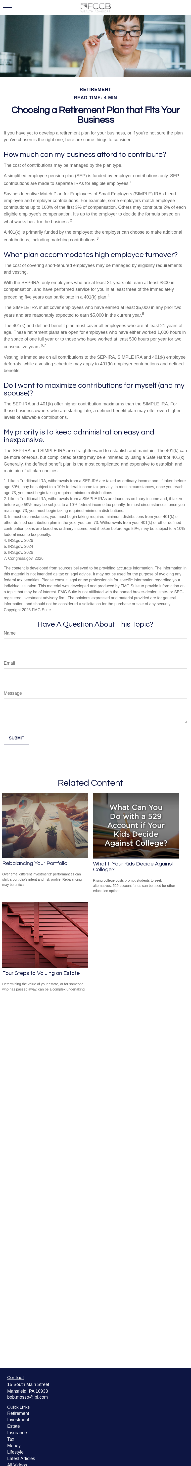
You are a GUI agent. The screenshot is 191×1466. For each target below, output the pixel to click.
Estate (13, 1426)
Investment (18, 1419)
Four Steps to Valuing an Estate (41, 973)
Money (14, 1445)
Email (9, 663)
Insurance (17, 1432)
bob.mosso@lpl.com (27, 1397)
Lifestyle (15, 1452)
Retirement (18, 1413)
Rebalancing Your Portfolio (34, 863)
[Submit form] (16, 738)
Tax (10, 1439)
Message (13, 693)
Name (10, 633)
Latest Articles (21, 1458)
